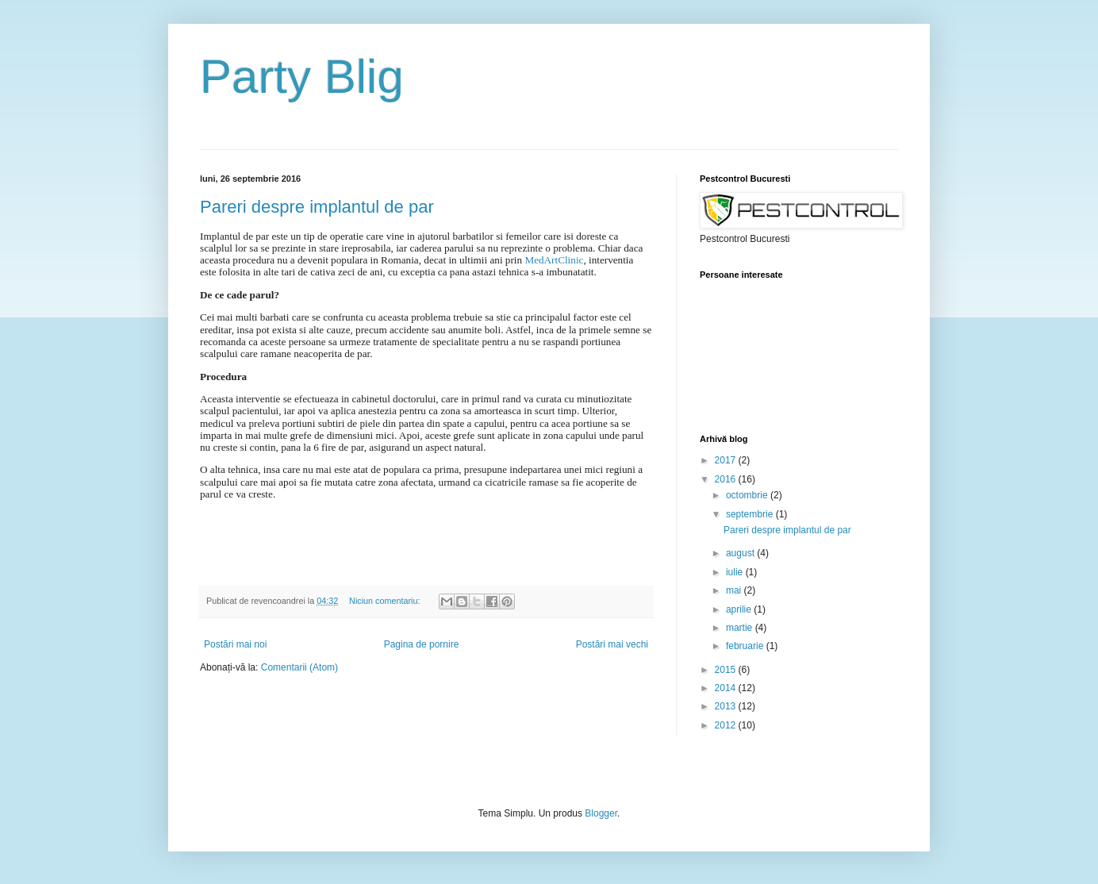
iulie (736, 572)
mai (735, 590)
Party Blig (302, 76)
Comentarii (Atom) (299, 667)
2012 (727, 725)
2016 (727, 479)
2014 (727, 688)
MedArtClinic (553, 260)
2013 (727, 706)
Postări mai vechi (612, 644)
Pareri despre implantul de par (317, 207)
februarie (746, 645)
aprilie (740, 609)
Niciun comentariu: (385, 600)
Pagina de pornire (421, 644)
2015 (727, 669)
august (741, 553)
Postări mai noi (235, 644)
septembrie (751, 514)
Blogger (601, 813)
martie (740, 627)
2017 (727, 460)
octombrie (748, 495)
